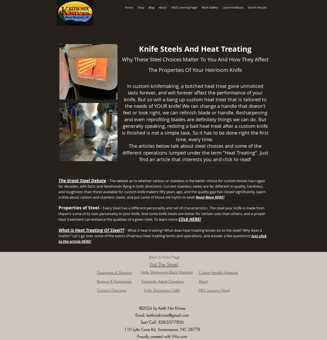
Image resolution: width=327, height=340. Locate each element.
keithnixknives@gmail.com (168, 315)
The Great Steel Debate (82, 180)
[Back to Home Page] (164, 257)
